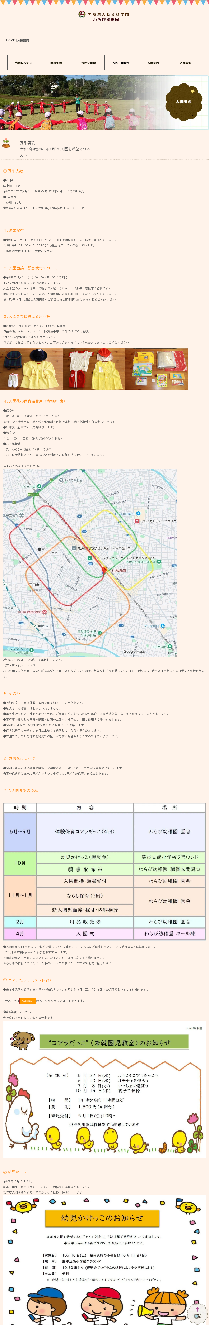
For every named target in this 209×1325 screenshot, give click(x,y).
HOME (10, 40)
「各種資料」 (28, 1001)
